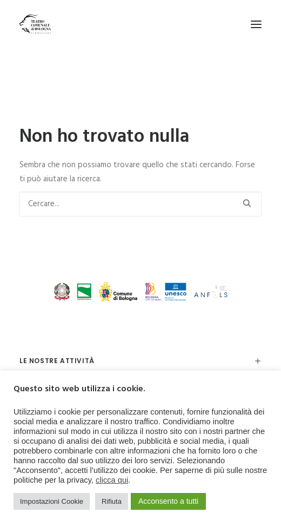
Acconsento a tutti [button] (168, 501)
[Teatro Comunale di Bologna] (35, 24)
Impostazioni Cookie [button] (51, 501)
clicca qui (112, 480)
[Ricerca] (140, 204)
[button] (256, 24)
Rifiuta (112, 501)
